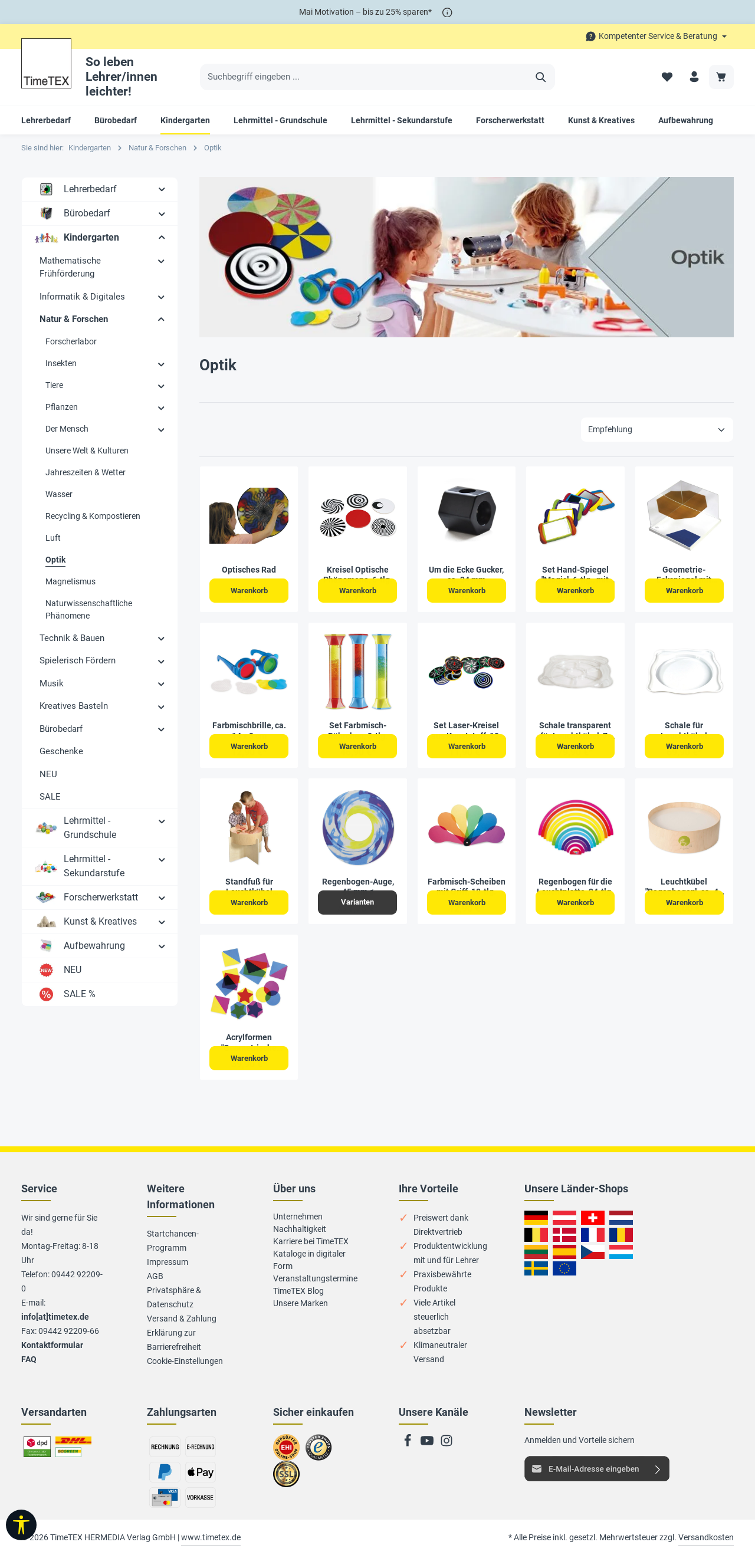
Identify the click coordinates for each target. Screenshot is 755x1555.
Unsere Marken (300, 1303)
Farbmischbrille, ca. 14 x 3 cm (249, 731)
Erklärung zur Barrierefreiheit (174, 1340)
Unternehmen (298, 1216)
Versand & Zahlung (181, 1318)
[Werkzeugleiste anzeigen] (21, 1525)
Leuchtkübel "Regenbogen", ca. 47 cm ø (684, 887)
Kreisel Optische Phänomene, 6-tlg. (357, 575)
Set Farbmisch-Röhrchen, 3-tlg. (358, 731)
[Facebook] (408, 1444)
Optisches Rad (249, 569)
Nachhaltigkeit (299, 1229)
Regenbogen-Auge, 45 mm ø (358, 887)
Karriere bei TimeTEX (311, 1241)
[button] (162, 188)
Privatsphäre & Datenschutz (174, 1297)
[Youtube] (428, 1444)
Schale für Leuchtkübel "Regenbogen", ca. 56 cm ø (684, 731)
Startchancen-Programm (173, 1240)
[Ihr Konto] (693, 77)
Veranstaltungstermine (315, 1278)
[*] (447, 12)
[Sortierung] (657, 429)
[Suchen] (541, 77)
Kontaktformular (52, 1345)
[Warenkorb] (721, 77)
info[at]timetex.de (55, 1316)
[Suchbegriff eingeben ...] (364, 77)
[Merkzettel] (665, 77)
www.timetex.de (211, 1537)
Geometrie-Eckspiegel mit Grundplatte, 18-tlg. (684, 575)
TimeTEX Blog (298, 1291)
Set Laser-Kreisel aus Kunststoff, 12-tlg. (466, 731)
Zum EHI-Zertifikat (289, 1452)
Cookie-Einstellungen (185, 1361)
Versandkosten (706, 1537)
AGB (155, 1276)
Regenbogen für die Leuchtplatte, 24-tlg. (575, 887)
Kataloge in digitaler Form (309, 1260)
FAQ (29, 1359)
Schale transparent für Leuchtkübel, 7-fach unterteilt (575, 731)
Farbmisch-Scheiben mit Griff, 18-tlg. (466, 887)
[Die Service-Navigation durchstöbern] (656, 36)
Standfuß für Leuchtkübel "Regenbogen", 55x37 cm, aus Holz (249, 887)
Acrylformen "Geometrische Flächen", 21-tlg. (249, 1043)
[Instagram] (446, 1444)
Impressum (167, 1262)
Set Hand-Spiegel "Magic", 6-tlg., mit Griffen (575, 575)
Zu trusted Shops (319, 1452)
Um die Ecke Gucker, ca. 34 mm (466, 575)
